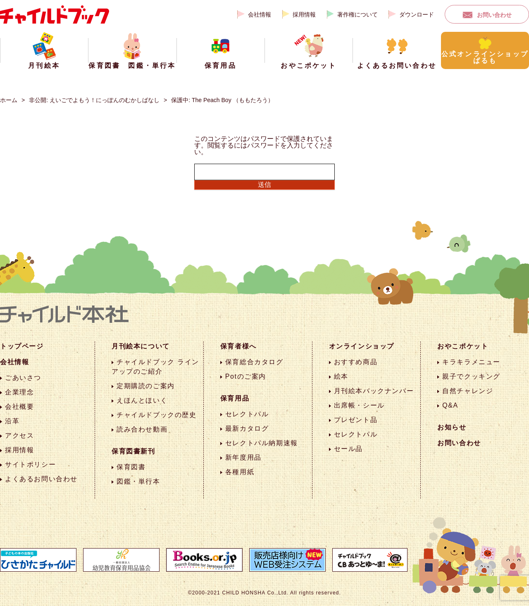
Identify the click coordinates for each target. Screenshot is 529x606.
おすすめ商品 (356, 361)
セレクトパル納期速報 (261, 442)
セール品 (348, 448)
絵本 (341, 376)
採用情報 (304, 14)
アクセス (19, 435)
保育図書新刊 (133, 451)
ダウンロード (416, 14)
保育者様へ (238, 346)
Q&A (450, 405)
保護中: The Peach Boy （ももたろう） (222, 100)
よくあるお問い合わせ (41, 478)
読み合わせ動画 (142, 429)
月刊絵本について (141, 346)
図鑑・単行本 (138, 481)
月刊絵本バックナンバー (374, 390)
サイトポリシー (30, 464)
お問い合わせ (494, 15)
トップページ (22, 346)
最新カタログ (247, 428)
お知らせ (451, 427)
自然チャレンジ (467, 390)
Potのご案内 (245, 376)
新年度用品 (243, 457)
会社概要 (19, 406)
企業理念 (19, 392)
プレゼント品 (356, 419)
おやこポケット (462, 346)
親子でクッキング (471, 376)
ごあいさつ (23, 377)
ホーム (8, 100)
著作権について (357, 14)
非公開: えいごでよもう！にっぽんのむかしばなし (94, 100)
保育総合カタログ (254, 361)
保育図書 (131, 466)
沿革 (12, 421)
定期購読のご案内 (146, 385)
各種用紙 (239, 471)
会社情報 (259, 14)
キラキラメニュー (471, 361)
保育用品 (234, 398)
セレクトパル (247, 414)
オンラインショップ (361, 346)
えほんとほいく (142, 400)
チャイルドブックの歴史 (157, 414)
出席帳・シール (359, 405)
